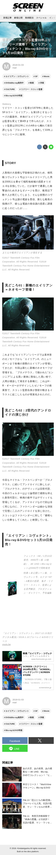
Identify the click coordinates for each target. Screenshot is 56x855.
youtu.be (6, 644)
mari (14, 68)
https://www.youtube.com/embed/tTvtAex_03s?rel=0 (28, 615)
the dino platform (31, 851)
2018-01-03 (18, 65)
